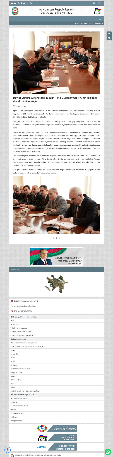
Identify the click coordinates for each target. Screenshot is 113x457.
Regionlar (14, 394)
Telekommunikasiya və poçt (20, 360)
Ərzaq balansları (16, 412)
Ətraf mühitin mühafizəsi (19, 390)
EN (99, 3)
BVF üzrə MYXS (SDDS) (21, 303)
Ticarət (13, 353)
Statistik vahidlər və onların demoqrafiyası (25, 383)
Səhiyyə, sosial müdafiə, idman (21, 323)
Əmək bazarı (15, 316)
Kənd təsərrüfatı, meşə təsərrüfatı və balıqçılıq (27, 338)
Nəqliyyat (14, 357)
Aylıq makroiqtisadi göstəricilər (23, 298)
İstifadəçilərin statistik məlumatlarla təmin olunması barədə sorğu (36, 447)
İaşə (12, 375)
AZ (94, 3)
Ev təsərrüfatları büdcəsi (19, 398)
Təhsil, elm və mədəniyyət (20, 320)
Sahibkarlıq (14, 409)
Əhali (12, 312)
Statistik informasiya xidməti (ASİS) (25, 293)
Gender (13, 401)
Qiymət (13, 368)
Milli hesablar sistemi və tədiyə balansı (24, 334)
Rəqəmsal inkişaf (17, 405)
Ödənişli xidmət (16, 372)
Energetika (14, 346)
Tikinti (13, 349)
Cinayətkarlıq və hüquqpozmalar (22, 327)
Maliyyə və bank (16, 364)
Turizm (13, 379)
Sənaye (13, 342)
